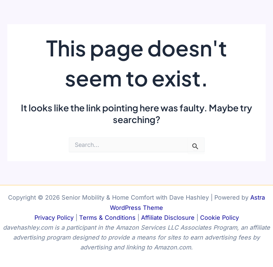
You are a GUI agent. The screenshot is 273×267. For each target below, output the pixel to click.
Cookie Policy (219, 217)
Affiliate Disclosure (168, 217)
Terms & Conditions (107, 217)
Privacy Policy (54, 217)
